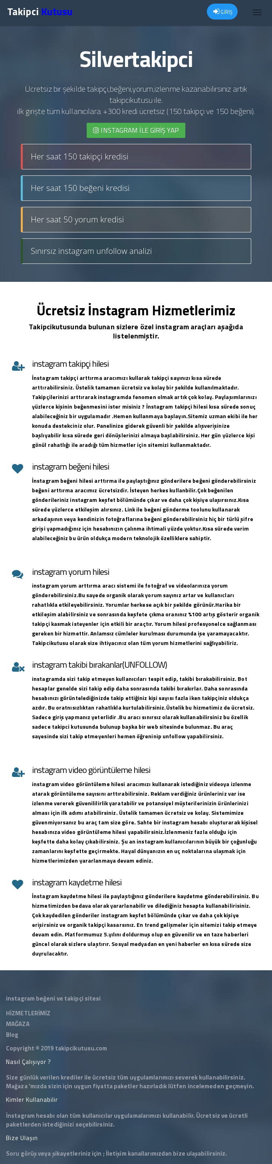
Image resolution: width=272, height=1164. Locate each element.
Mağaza (17, 1086)
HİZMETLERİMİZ (28, 1013)
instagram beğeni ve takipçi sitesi (53, 998)
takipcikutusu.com (81, 1048)
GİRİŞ (222, 12)
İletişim (116, 1153)
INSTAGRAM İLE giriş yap (136, 130)
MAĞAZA (18, 1023)
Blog (12, 1034)
